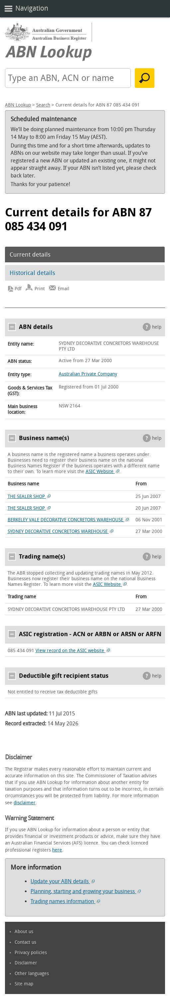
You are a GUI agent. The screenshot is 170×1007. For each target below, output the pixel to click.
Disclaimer (26, 963)
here (57, 850)
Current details (30, 254)
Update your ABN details (63, 881)
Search (43, 105)
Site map (24, 984)
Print (40, 289)
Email (63, 289)
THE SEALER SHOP (29, 496)
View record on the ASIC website (73, 650)
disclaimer (25, 803)
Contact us (25, 942)
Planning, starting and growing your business (86, 891)
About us (24, 931)
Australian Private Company (88, 374)
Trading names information (65, 901)
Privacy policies (31, 952)
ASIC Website (103, 471)
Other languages (32, 973)
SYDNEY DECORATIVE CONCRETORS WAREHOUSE (61, 531)
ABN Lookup (18, 105)
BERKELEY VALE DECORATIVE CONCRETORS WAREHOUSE (68, 520)
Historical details (32, 273)
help (156, 327)
